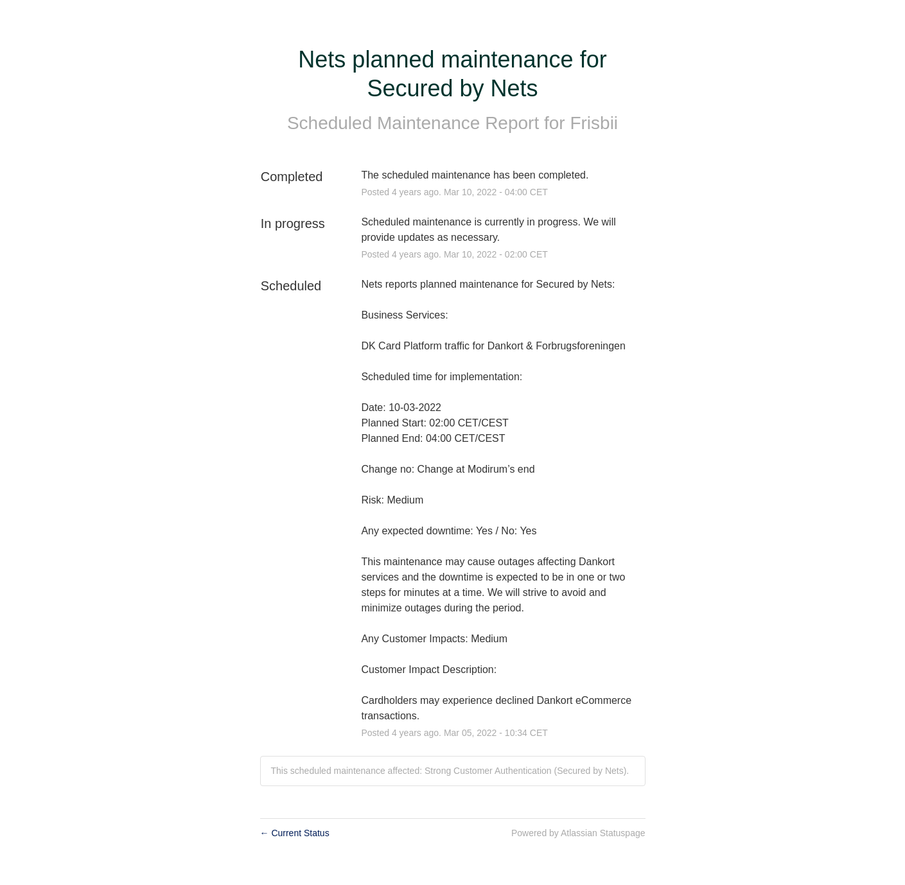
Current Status (294, 833)
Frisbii (594, 123)
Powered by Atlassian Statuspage (578, 833)
